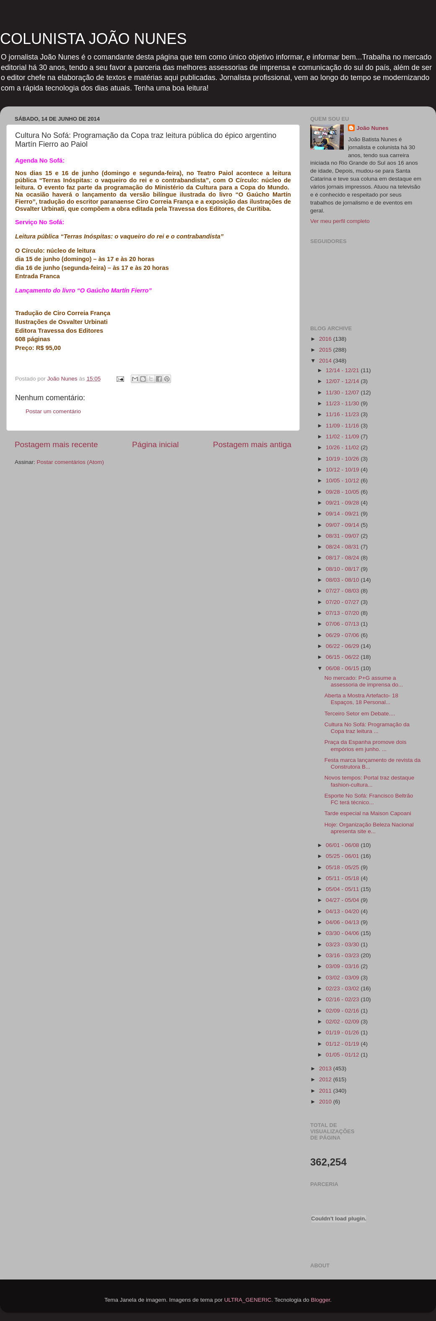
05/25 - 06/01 (343, 856)
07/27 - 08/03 (343, 591)
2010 (326, 1101)
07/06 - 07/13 (343, 624)
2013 (326, 1068)
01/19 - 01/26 (343, 1032)
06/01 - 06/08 (343, 845)
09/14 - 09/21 (343, 513)
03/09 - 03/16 (343, 966)
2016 (326, 339)
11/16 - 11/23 (343, 414)
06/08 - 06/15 (343, 668)
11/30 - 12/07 (343, 392)
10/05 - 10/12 (343, 480)
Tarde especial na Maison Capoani (367, 813)
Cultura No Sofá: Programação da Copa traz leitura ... (367, 727)
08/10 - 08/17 (343, 569)
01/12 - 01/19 (343, 1044)
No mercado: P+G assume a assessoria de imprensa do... (363, 681)
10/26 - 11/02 (343, 447)
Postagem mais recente (56, 444)
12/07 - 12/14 (343, 381)
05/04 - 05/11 (343, 889)
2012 (326, 1079)
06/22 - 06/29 (343, 646)
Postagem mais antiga (252, 444)
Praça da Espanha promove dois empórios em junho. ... (365, 745)
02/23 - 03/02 (343, 988)
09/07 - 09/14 (343, 525)
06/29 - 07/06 (343, 635)
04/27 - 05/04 (343, 900)
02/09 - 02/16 (343, 1011)
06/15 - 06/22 (343, 657)
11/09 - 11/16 (343, 425)
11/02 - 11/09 (343, 436)
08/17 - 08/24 (343, 557)
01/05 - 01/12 (343, 1055)
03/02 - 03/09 (343, 977)
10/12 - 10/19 (343, 469)
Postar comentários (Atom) (70, 462)
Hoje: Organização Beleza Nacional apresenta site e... (369, 827)
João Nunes (372, 128)
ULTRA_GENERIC (247, 1300)
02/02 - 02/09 (343, 1021)
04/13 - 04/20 (343, 911)
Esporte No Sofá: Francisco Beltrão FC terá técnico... (368, 799)
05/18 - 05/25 (343, 867)
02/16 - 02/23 (343, 999)
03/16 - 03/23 (343, 955)
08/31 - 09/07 (343, 536)
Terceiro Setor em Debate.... (359, 713)
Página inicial (155, 444)
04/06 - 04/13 (343, 922)
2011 (326, 1091)
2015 (326, 350)
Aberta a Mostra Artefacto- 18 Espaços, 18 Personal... (361, 698)
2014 (326, 360)
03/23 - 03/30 (343, 944)
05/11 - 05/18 (343, 878)
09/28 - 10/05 (343, 492)
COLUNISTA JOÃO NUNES (93, 38)
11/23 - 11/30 (343, 403)
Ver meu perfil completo (340, 221)
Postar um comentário (53, 411)
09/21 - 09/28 (343, 503)
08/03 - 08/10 (343, 580)
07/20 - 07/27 (343, 602)
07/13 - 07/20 (343, 613)
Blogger (320, 1300)
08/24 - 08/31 (343, 547)
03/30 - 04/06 (343, 933)
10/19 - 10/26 (343, 459)
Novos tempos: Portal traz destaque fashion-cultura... (369, 780)
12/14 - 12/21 (343, 370)
